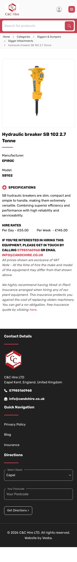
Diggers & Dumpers (49, 36)
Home (6, 36)
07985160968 (18, 390)
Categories (23, 36)
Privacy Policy (15, 424)
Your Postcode (15, 488)
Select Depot (14, 469)
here (32, 310)
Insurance (12, 445)
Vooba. (47, 538)
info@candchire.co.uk (24, 398)
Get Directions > (18, 510)
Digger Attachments (20, 40)
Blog (7, 434)
